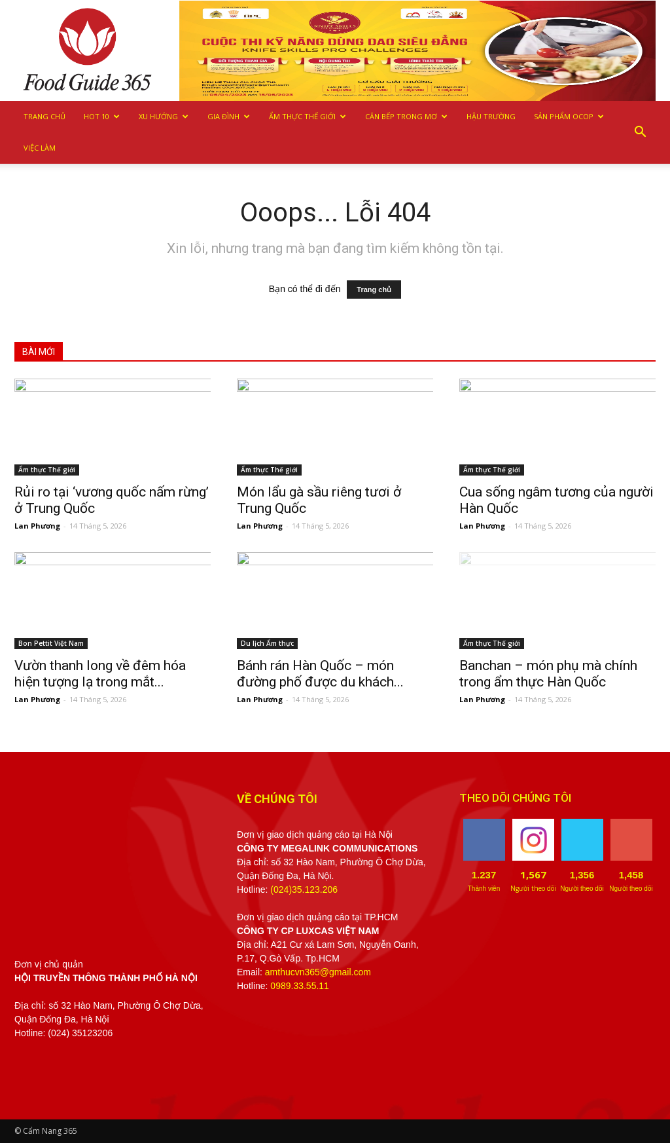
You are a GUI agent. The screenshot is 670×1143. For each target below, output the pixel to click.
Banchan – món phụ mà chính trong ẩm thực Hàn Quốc (548, 674)
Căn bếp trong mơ (406, 116)
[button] (640, 132)
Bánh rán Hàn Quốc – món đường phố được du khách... (320, 674)
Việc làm (40, 148)
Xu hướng (163, 116)
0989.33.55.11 (299, 986)
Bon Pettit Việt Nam (51, 643)
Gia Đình (228, 116)
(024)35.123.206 (304, 889)
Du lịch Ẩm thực (267, 643)
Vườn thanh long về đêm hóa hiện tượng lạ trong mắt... (100, 674)
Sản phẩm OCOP (569, 116)
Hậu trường (491, 116)
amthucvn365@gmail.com (318, 972)
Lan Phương (37, 526)
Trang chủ (44, 116)
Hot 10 (102, 116)
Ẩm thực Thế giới (307, 116)
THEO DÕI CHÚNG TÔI (515, 797)
